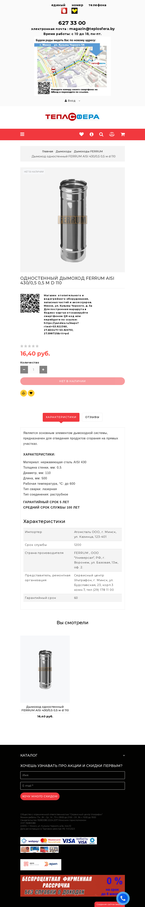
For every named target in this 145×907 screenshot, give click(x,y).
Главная (47, 151)
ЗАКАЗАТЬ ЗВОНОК (124, 898)
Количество (29, 362)
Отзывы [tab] (92, 417)
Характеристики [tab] (61, 417)
